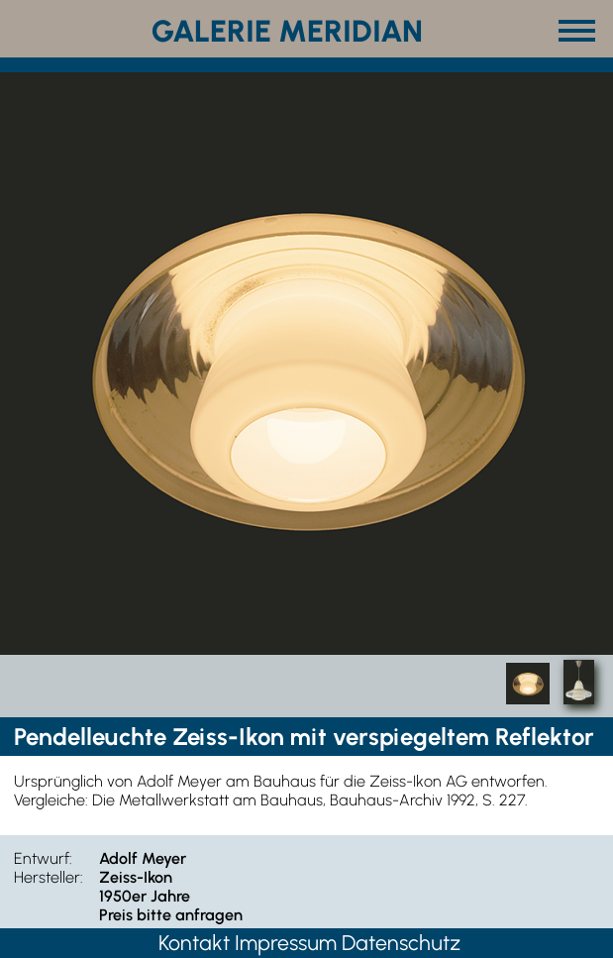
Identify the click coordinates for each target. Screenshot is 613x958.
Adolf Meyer (142, 858)
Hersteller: (48, 877)
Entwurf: (43, 858)
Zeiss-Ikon (135, 877)
